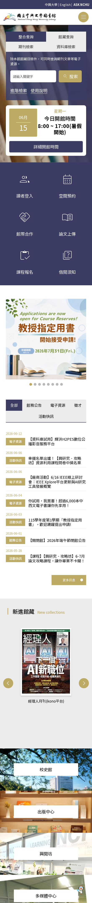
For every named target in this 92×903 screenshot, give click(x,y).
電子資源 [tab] (57, 405)
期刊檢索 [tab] (26, 46)
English (65, 4)
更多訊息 (73, 580)
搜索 (70, 76)
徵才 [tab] (78, 405)
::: (1, 11)
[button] (30, 384)
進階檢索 (18, 90)
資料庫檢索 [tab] (66, 46)
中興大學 (51, 4)
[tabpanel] (46, 497)
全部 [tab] (14, 405)
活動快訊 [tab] (46, 416)
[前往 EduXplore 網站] (80, 890)
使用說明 (39, 90)
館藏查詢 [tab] (66, 36)
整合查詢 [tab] (26, 36)
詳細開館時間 (46, 147)
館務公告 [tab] (34, 405)
